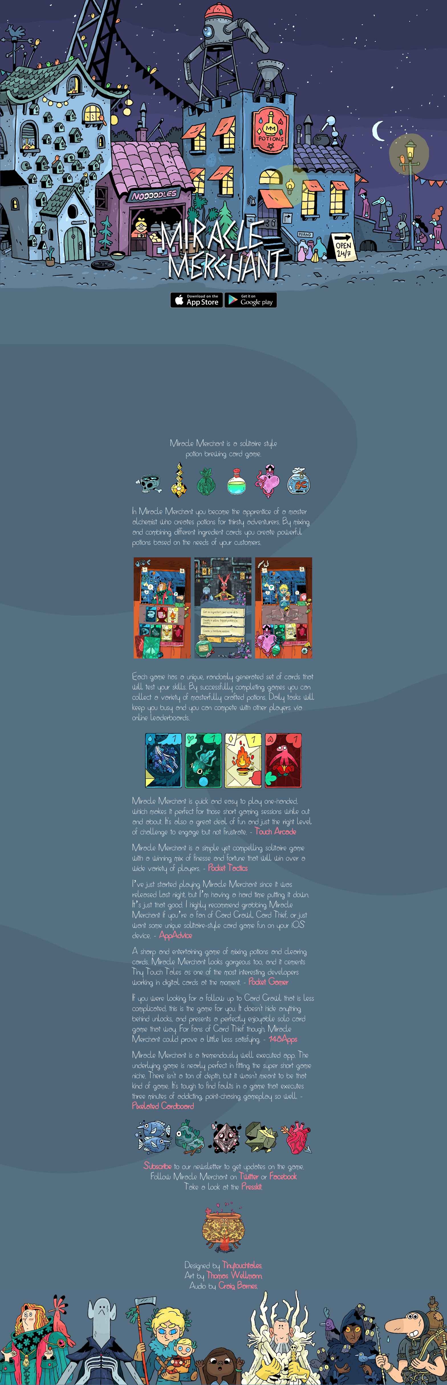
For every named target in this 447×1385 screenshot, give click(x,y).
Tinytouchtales (242, 1264)
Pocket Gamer (268, 981)
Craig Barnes (238, 1285)
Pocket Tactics (227, 867)
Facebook (283, 1175)
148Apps (283, 1038)
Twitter (248, 1175)
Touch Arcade (275, 830)
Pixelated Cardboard (163, 1105)
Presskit (251, 1185)
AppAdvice (175, 934)
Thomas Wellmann (234, 1274)
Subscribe (157, 1165)
